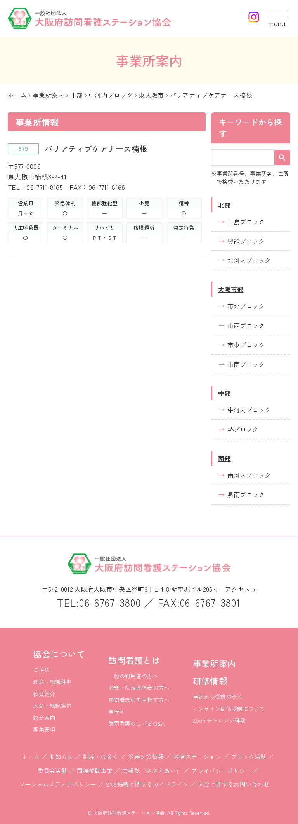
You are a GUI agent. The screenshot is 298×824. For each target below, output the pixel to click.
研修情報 (210, 680)
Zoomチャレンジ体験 (219, 720)
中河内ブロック (110, 95)
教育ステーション (197, 756)
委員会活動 (53, 770)
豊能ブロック (246, 241)
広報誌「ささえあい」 (152, 770)
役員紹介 (44, 694)
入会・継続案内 (52, 705)
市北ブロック (246, 306)
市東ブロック (246, 344)
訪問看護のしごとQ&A (136, 723)
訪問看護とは (134, 660)
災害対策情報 (146, 756)
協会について (59, 654)
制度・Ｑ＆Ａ (100, 756)
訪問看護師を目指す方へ (139, 700)
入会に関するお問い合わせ (234, 784)
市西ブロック (246, 325)
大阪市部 (230, 289)
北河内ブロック (249, 260)
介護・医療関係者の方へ (139, 687)
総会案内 (44, 717)
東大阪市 (151, 95)
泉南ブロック (246, 494)
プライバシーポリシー (221, 770)
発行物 (116, 712)
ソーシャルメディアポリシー (57, 784)
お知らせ (61, 756)
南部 (224, 458)
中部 (76, 95)
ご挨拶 (41, 670)
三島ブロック (246, 221)
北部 (224, 204)
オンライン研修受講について (229, 708)
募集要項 (44, 729)
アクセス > (240, 589)
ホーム (17, 95)
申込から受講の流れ (218, 696)
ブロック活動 (249, 756)
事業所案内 (48, 95)
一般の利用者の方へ (133, 676)
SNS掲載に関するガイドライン (147, 784)
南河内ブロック (249, 475)
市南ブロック (246, 364)
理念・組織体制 (52, 682)
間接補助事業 (95, 770)
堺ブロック (242, 429)
